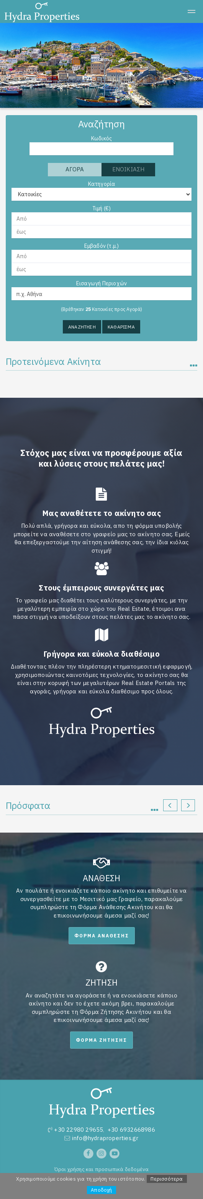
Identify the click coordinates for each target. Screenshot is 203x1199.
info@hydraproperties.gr (105, 1138)
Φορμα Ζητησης (101, 1040)
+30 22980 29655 (78, 1129)
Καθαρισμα (121, 327)
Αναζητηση (82, 327)
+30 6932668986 (131, 1129)
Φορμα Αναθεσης (101, 936)
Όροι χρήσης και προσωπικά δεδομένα (101, 1169)
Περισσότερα (167, 1179)
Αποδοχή (101, 1190)
